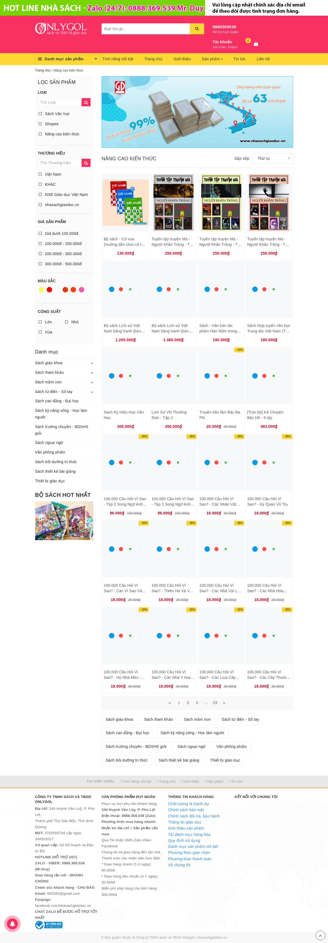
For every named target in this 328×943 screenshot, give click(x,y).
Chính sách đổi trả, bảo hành (194, 816)
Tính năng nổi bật (118, 59)
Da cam (73, 289)
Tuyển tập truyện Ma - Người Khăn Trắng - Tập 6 (173, 244)
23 (215, 702)
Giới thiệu (182, 59)
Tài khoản (222, 41)
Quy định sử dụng (184, 840)
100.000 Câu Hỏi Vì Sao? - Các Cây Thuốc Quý (267, 677)
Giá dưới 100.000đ (58, 233)
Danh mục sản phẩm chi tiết (193, 846)
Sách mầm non (48, 382)
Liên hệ (263, 59)
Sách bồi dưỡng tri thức (56, 462)
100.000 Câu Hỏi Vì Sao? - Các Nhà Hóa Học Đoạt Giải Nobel (265, 590)
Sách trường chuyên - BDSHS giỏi (61, 430)
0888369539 (224, 26)
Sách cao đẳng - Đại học (57, 401)
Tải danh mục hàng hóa (189, 834)
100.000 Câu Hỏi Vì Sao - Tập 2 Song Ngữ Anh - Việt (125, 504)
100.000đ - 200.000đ (60, 243)
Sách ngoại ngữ (49, 442)
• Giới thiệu (190, 781)
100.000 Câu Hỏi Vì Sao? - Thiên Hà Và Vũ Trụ (172, 590)
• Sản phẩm (213, 781)
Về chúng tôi (179, 865)
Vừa (45, 332)
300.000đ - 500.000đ (60, 264)
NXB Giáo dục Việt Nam (63, 194)
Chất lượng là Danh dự (188, 804)
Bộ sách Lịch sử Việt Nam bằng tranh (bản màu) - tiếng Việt (122, 330)
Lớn (45, 322)
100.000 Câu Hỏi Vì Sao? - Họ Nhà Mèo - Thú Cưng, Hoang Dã (122, 677)
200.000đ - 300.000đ (60, 254)
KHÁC (47, 184)
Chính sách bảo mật (186, 810)
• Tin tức (236, 781)
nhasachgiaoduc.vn (59, 205)
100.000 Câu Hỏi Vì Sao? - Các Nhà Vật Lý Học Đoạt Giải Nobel (219, 590)
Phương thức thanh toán (190, 859)
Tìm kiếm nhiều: (101, 781)
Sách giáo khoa (49, 363)
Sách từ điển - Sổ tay (54, 391)
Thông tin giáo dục (184, 822)
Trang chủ (153, 59)
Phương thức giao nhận (189, 852)
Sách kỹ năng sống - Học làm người (61, 413)
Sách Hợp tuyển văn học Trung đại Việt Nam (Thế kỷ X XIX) (268, 330)
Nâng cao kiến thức (59, 134)
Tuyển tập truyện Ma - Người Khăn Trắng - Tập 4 (268, 244)
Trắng (57, 289)
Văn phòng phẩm (50, 452)
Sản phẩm (212, 59)
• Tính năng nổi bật (135, 781)
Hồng (81, 289)
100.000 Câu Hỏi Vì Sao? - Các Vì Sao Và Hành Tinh (123, 590)
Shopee (49, 124)
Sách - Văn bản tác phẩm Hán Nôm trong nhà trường (218, 330)
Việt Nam (50, 174)
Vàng (41, 289)
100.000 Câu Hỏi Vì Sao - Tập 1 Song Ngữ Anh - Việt (173, 504)
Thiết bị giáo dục (50, 481)
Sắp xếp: (242, 158)
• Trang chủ (166, 781)
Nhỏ (72, 322)
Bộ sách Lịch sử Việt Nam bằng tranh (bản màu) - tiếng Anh (170, 330)
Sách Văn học (54, 114)
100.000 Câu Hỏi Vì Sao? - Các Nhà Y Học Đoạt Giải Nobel (171, 677)
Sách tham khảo (49, 372)
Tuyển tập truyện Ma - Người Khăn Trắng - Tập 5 (220, 244)
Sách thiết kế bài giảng (55, 471)
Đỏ (49, 289)
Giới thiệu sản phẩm (186, 828)
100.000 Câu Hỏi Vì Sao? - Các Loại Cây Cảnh (217, 677)
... (206, 702)
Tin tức (240, 59)
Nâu (65, 289)
